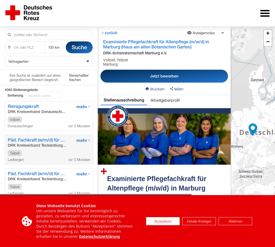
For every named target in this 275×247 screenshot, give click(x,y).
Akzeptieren (163, 221)
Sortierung (15, 76)
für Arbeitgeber (153, 11)
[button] (253, 128)
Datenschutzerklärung (99, 236)
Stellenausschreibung (123, 96)
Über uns (115, 11)
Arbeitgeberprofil (164, 96)
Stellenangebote (76, 11)
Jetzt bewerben (164, 72)
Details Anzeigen (199, 221)
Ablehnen (236, 221)
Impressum (253, 11)
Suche (79, 43)
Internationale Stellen (205, 11)
